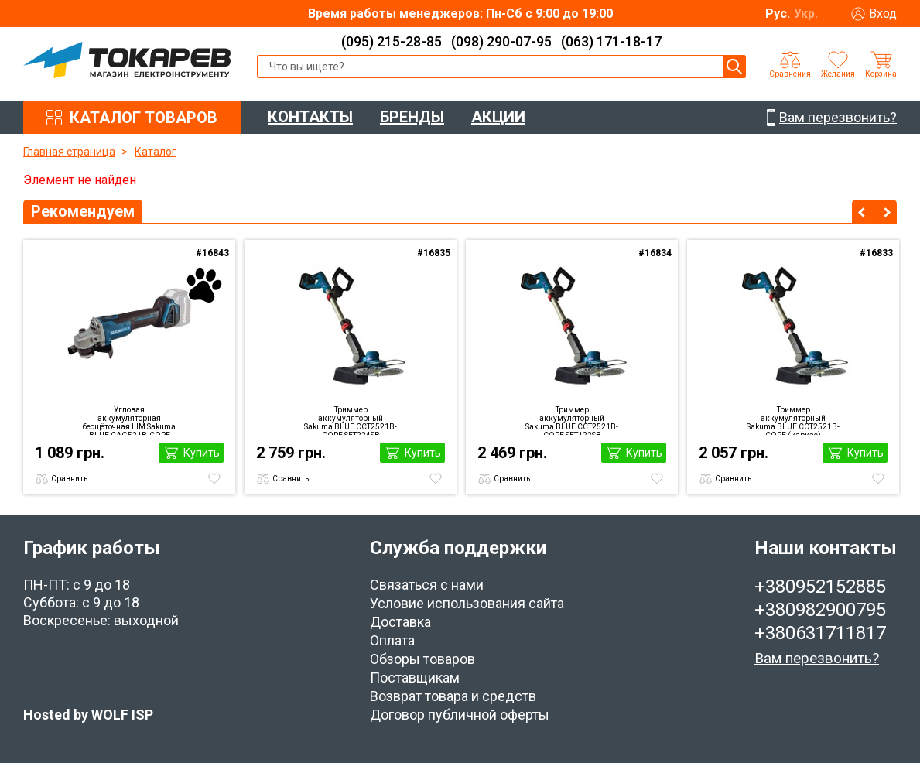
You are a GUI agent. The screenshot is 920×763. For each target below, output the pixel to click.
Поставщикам (415, 677)
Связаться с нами (427, 585)
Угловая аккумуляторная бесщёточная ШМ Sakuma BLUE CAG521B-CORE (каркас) (129, 420)
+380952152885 (820, 586)
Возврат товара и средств (453, 696)
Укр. (806, 13)
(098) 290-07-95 (501, 41)
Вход (883, 13)
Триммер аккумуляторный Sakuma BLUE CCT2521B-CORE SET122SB (571, 420)
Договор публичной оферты (459, 715)
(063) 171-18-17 (611, 41)
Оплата (392, 640)
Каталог (155, 151)
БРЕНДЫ (412, 117)
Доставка (400, 622)
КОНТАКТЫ (310, 117)
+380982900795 (820, 610)
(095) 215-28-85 (391, 41)
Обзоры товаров (422, 659)
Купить (201, 453)
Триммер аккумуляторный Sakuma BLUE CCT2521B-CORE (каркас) (793, 420)
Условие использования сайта (467, 603)
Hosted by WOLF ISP (88, 715)
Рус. (777, 13)
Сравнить (69, 478)
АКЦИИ (498, 117)
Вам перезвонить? (816, 658)
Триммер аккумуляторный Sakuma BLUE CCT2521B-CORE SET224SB (350, 420)
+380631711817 (820, 633)
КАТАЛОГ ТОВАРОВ (143, 117)
